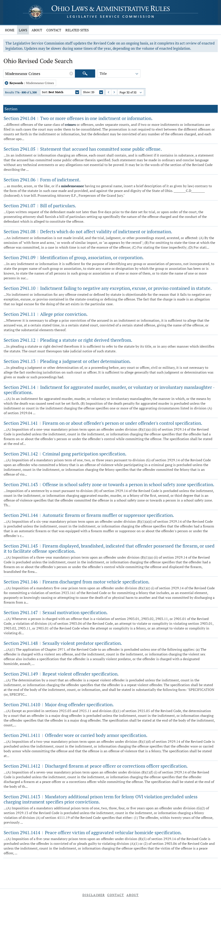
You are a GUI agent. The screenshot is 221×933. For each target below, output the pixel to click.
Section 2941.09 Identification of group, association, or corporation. (74, 257)
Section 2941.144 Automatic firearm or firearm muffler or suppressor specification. (89, 515)
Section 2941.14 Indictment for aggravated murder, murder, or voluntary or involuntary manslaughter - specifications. (109, 389)
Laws (23, 30)
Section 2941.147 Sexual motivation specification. (56, 612)
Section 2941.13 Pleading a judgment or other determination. (67, 361)
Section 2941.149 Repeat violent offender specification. (61, 674)
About (37, 30)
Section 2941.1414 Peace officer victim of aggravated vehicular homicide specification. (93, 832)
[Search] (85, 73)
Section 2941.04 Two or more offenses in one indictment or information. (78, 118)
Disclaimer (93, 895)
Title (119, 74)
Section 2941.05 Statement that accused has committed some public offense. (83, 149)
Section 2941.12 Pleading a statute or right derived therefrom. (68, 340)
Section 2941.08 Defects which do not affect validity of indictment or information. (88, 231)
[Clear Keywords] (71, 73)
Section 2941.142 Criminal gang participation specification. (65, 454)
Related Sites (77, 30)
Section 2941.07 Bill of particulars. (40, 206)
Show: (93, 92)
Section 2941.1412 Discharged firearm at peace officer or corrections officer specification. (96, 766)
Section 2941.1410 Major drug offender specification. (59, 704)
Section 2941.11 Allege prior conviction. (46, 314)
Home (9, 30)
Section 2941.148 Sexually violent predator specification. (63, 643)
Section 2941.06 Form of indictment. (42, 180)
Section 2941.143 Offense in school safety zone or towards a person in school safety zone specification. (109, 484)
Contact (53, 30)
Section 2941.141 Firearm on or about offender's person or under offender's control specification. (103, 423)
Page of (131, 92)
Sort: (60, 92)
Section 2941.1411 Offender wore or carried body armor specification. (75, 735)
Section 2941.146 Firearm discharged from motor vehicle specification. (77, 582)
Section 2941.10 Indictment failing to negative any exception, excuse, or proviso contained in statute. (108, 288)
